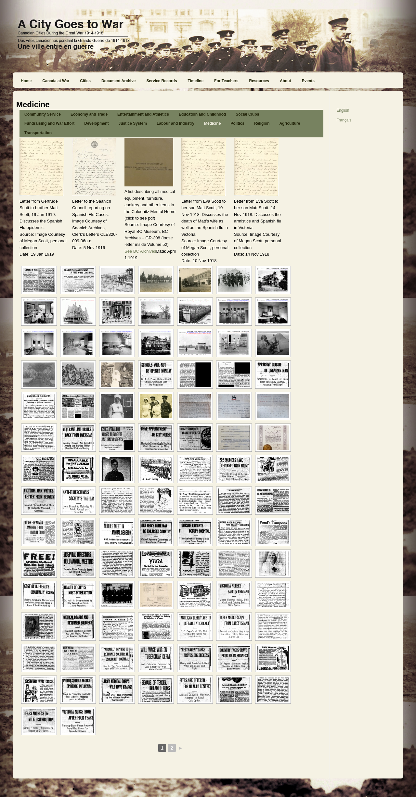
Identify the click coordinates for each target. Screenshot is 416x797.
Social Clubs (247, 114)
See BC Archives (140, 251)
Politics (237, 123)
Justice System (133, 123)
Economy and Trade (89, 114)
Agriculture (289, 123)
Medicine (212, 123)
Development (96, 123)
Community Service (42, 114)
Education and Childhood (202, 114)
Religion (261, 123)
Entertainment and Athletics (143, 114)
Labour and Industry (175, 123)
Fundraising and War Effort (49, 123)
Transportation (38, 133)
